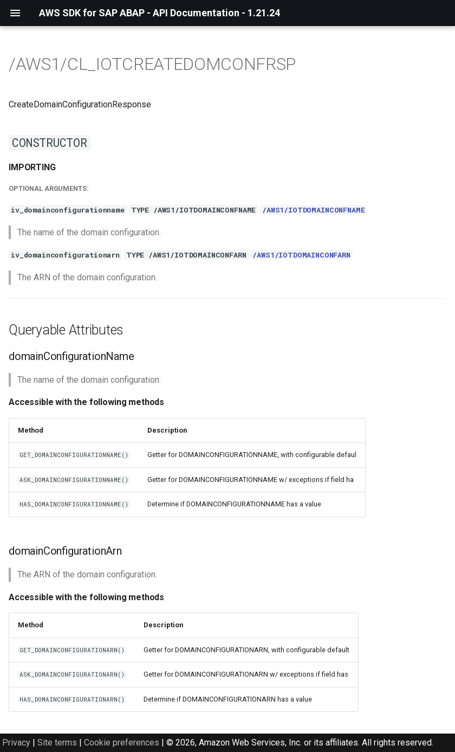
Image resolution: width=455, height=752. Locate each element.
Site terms (57, 742)
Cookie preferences (121, 742)
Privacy (16, 742)
